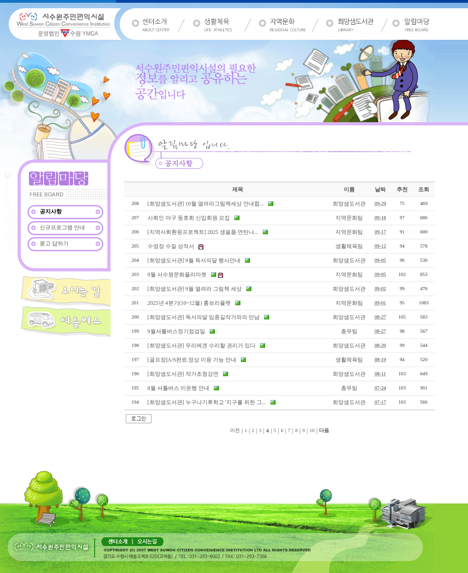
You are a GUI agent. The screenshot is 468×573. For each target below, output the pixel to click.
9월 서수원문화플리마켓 (177, 274)
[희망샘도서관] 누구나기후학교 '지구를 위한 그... (207, 402)
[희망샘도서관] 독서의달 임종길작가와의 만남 (204, 317)
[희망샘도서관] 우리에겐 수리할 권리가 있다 (201, 345)
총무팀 (349, 331)
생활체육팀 (349, 246)
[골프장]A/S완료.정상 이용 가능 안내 (192, 360)
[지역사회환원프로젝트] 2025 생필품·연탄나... (203, 232)
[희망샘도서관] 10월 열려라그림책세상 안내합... (206, 203)
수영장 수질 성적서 (171, 246)
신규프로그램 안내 (61, 227)
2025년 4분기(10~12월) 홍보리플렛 (189, 303)
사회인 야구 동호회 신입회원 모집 (189, 218)
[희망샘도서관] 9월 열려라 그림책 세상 (195, 289)
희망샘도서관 (349, 203)
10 (311, 430)
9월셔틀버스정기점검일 (176, 331)
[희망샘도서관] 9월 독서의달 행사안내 (194, 260)
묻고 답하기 (53, 243)
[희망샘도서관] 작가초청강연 (184, 374)
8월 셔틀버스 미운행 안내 (178, 388)
